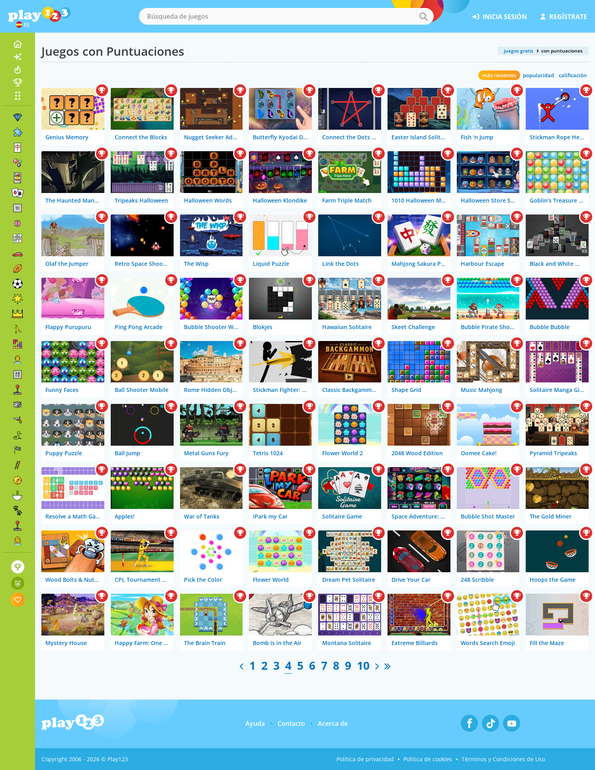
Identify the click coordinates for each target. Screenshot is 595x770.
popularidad (538, 75)
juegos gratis (518, 50)
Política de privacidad (365, 759)
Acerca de (333, 723)
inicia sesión (499, 16)
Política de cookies (427, 759)
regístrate (563, 16)
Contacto (291, 723)
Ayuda (255, 723)
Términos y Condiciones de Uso (503, 759)
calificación (573, 75)
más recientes (499, 75)
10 (363, 665)
